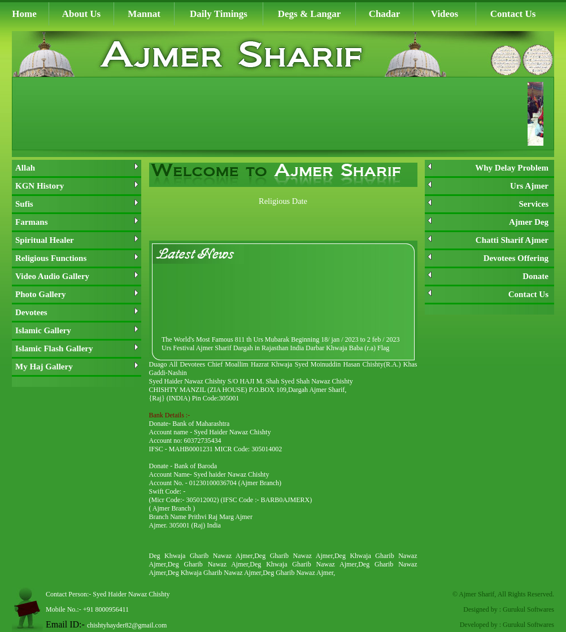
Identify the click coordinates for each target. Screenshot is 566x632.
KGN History (76, 185)
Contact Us (513, 13)
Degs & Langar (309, 13)
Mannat (144, 13)
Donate (488, 276)
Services (488, 203)
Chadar (384, 13)
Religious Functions (76, 258)
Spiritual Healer (76, 240)
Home (24, 13)
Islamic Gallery (76, 330)
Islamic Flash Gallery (76, 348)
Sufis (76, 203)
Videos (445, 13)
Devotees (76, 312)
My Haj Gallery (76, 366)
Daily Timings (218, 13)
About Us (81, 13)
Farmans (76, 221)
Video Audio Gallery (76, 276)
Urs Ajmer (488, 185)
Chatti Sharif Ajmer (488, 240)
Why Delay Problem (488, 167)
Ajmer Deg (488, 221)
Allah (76, 167)
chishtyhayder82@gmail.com (127, 625)
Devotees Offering (488, 258)
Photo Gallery (76, 294)
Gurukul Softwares (528, 609)
